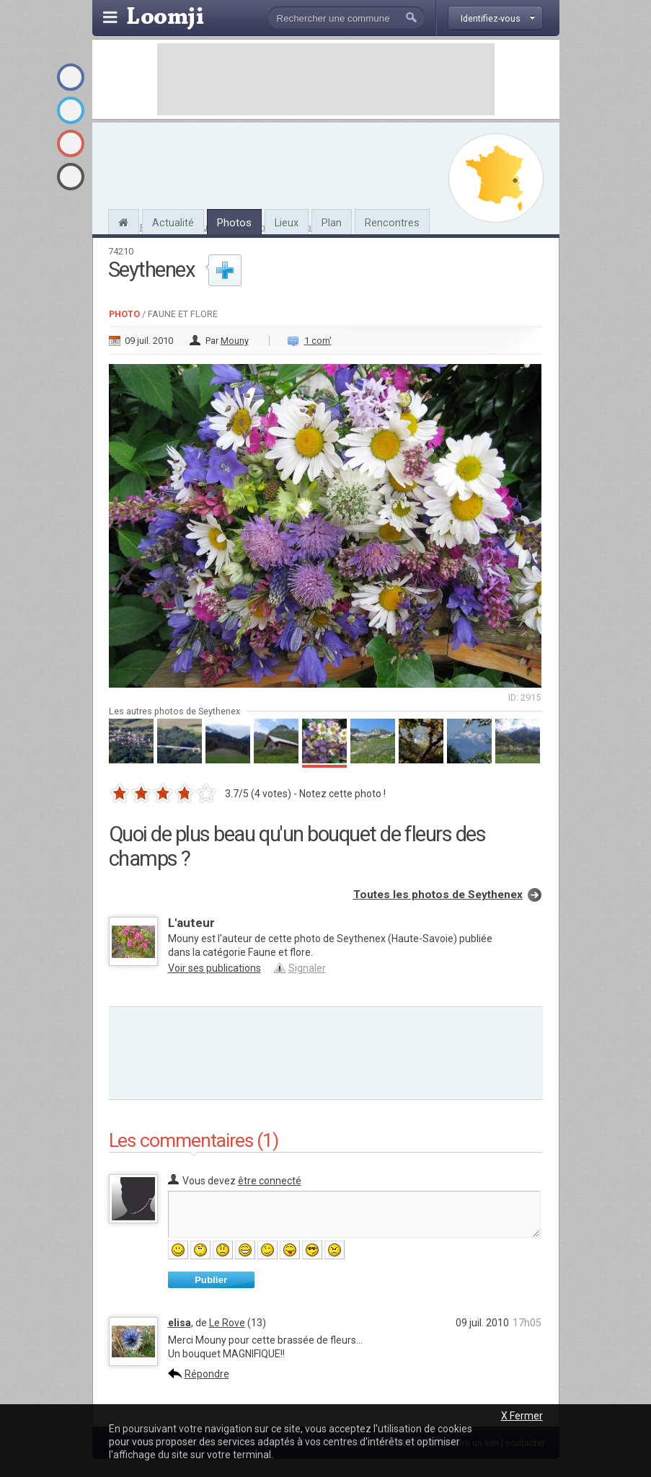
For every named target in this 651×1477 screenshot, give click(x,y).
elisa (179, 1323)
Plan (332, 222)
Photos (234, 222)
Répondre (207, 1374)
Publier (211, 1279)
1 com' (318, 340)
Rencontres (392, 222)
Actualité (173, 222)
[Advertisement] (326, 79)
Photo (124, 314)
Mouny (235, 340)
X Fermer (522, 1415)
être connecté (269, 1181)
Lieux (286, 222)
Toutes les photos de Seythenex (438, 894)
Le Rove (227, 1323)
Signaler (307, 968)
